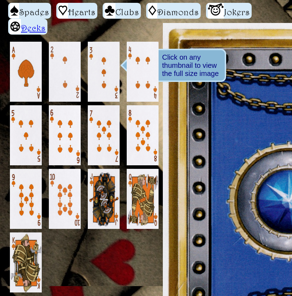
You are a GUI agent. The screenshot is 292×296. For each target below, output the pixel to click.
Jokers (229, 10)
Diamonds (173, 10)
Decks (33, 28)
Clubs (121, 10)
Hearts (77, 10)
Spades (29, 10)
